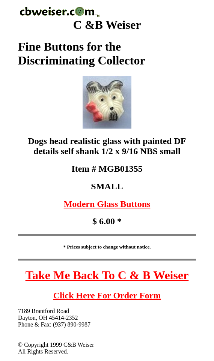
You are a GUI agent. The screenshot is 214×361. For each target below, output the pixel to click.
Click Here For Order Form (107, 295)
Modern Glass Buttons (107, 204)
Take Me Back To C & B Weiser (107, 275)
